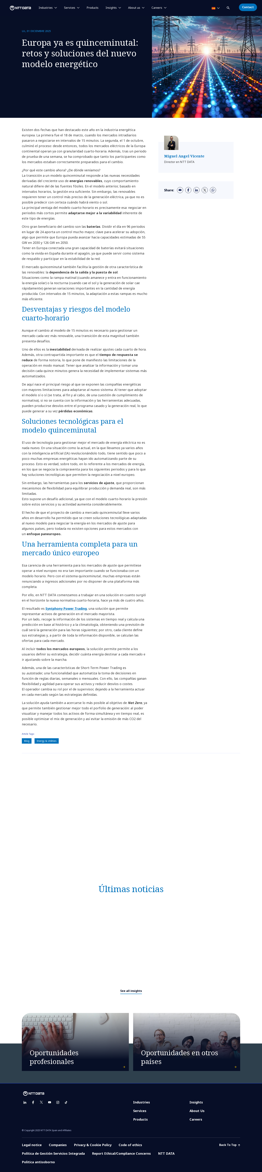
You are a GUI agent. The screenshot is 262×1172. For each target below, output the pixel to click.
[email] (180, 190)
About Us (197, 1111)
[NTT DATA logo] (16, 8)
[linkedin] (196, 190)
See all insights (131, 991)
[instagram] (58, 1102)
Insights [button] (111, 8)
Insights (196, 1102)
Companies (58, 1145)
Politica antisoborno (38, 1162)
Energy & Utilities (47, 741)
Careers (196, 1119)
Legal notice (32, 1145)
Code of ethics (130, 1145)
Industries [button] (46, 8)
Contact (248, 7)
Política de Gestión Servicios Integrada (53, 1153)
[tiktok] (66, 1102)
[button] (228, 7)
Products (92, 8)
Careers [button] (157, 8)
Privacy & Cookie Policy (92, 1145)
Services (139, 1111)
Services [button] (69, 8)
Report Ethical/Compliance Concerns (121, 1153)
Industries (141, 1102)
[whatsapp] (213, 190)
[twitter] (205, 190)
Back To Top (229, 1145)
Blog (26, 741)
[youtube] (50, 1102)
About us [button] (134, 8)
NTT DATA (166, 1153)
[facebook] (188, 190)
